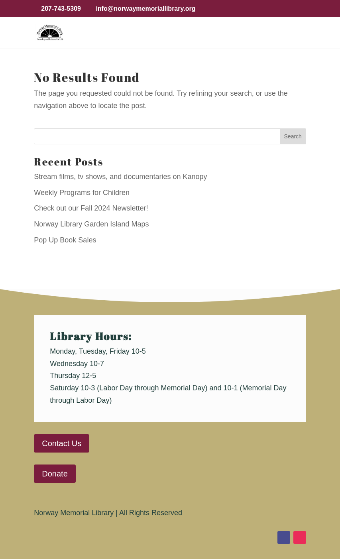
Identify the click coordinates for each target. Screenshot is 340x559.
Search (293, 136)
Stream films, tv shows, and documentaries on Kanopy (120, 177)
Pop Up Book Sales (65, 240)
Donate (55, 473)
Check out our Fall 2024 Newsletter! (91, 208)
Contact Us (61, 443)
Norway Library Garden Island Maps (91, 224)
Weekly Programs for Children (82, 193)
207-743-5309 (61, 8)
